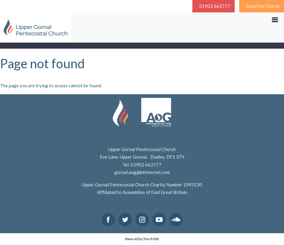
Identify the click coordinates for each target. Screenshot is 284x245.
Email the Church (262, 6)
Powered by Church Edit (142, 239)
